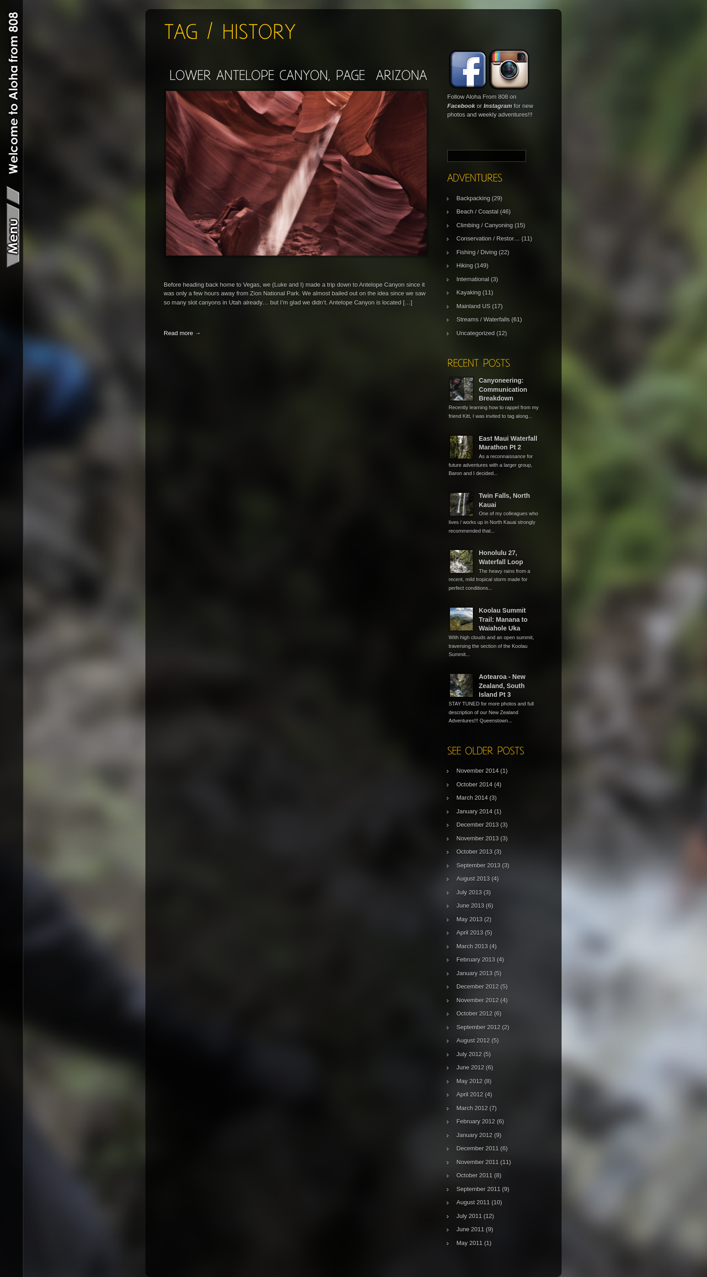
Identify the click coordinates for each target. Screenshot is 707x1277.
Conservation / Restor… (488, 238)
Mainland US (473, 306)
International (472, 279)
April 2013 (469, 932)
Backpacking (473, 198)
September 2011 (478, 1189)
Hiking (464, 265)
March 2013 (472, 946)
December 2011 (477, 1148)
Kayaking (468, 292)
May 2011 (469, 1243)
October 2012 (474, 1013)
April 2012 (469, 1094)
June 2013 (470, 905)
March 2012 (472, 1108)
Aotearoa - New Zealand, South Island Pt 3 (502, 685)
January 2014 (474, 811)
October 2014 (474, 784)
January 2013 (474, 973)
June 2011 (470, 1229)
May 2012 (469, 1081)
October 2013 (474, 851)
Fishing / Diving (476, 252)
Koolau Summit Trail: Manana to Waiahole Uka (503, 619)
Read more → (182, 333)
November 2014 (477, 770)
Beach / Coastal (477, 211)
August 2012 (473, 1040)
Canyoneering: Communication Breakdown (503, 389)
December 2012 (477, 986)
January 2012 (474, 1135)
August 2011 (473, 1202)
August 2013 (473, 878)
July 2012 (469, 1054)
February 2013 (475, 959)
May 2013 (469, 919)
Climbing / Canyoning (484, 225)
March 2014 (472, 797)
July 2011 (469, 1216)
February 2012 (475, 1121)
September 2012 (478, 1027)
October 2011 (474, 1175)
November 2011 (477, 1162)
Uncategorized (475, 333)
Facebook (461, 105)
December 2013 (477, 824)
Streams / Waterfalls (483, 319)
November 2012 (477, 1000)
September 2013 (478, 865)
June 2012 (470, 1067)
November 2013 (477, 838)
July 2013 (469, 892)
